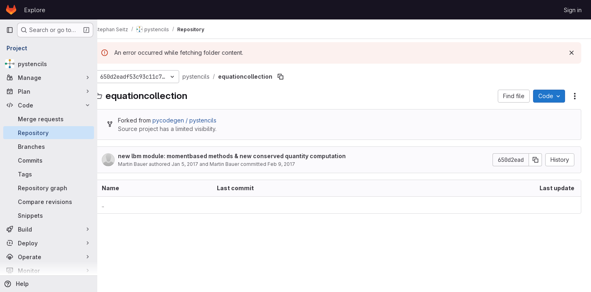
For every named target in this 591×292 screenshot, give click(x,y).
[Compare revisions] (48, 201)
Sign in (573, 9)
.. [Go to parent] (115, 205)
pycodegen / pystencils (197, 120)
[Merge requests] (48, 118)
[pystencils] (48, 63)
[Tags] (48, 173)
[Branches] (48, 146)
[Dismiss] (571, 53)
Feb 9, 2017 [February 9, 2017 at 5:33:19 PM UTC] (293, 164)
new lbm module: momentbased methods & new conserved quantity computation (244, 155)
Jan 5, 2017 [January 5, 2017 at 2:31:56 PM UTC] (197, 164)
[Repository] (48, 132)
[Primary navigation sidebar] (9, 30)
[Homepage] (11, 9)
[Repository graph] (48, 187)
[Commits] (48, 160)
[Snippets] (48, 215)
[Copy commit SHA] (535, 159)
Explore (34, 9)
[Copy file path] (292, 76)
